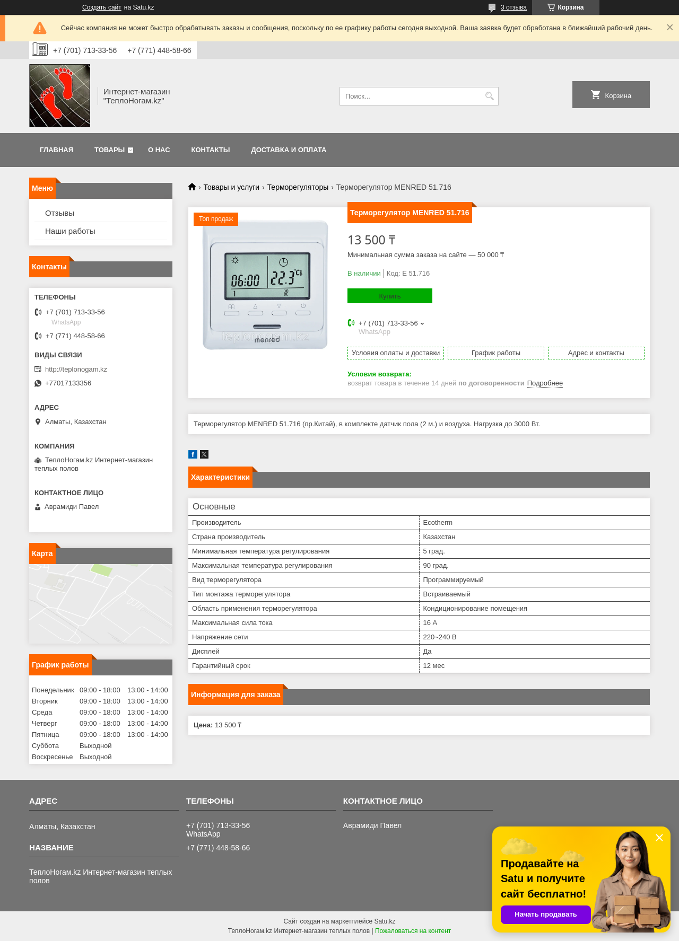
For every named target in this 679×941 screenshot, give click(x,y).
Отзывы (59, 212)
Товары (109, 150)
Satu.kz (384, 921)
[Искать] (489, 96)
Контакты (210, 150)
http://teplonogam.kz (76, 369)
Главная (56, 150)
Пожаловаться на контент (413, 931)
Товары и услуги (231, 187)
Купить (390, 296)
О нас (159, 150)
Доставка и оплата (288, 150)
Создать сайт (101, 7)
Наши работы (70, 230)
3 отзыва (514, 7)
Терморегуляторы (298, 187)
